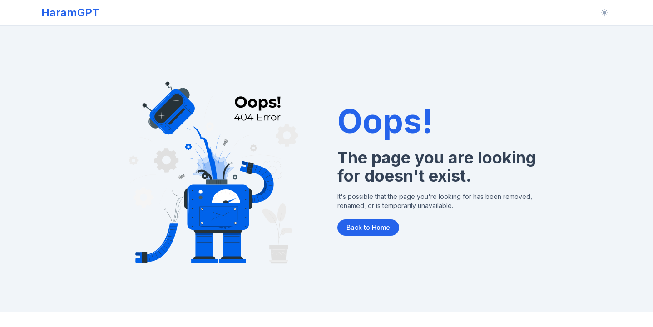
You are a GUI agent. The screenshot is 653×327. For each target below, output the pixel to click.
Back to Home (368, 227)
